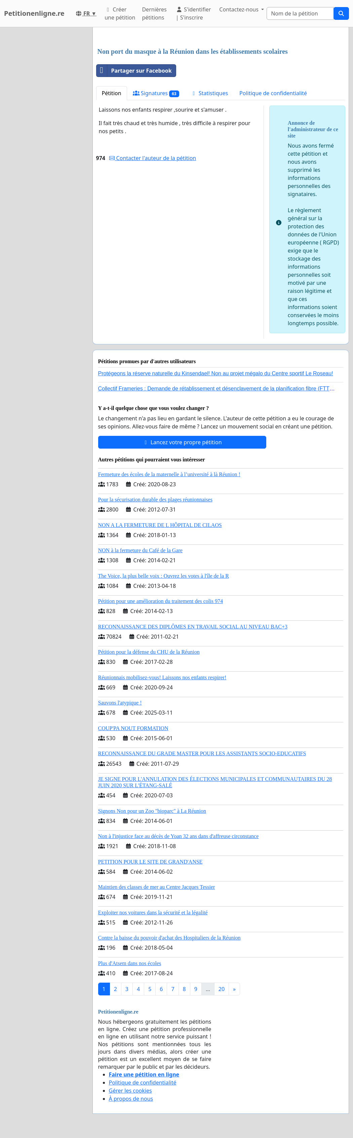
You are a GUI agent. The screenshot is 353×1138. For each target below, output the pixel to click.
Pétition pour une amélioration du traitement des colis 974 (160, 601)
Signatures (156, 93)
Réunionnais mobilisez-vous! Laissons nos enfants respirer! (162, 677)
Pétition (111, 93)
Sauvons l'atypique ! (120, 703)
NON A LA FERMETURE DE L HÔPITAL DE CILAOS (160, 525)
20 (222, 989)
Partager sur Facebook (134, 71)
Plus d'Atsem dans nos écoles (129, 963)
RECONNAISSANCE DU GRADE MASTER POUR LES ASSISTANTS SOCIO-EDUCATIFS (202, 753)
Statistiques (209, 93)
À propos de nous (131, 1098)
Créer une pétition (120, 13)
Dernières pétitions (154, 13)
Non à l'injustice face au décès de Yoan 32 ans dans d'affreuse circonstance (178, 836)
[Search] (300, 13)
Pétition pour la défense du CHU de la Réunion (149, 652)
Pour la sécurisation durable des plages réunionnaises (155, 499)
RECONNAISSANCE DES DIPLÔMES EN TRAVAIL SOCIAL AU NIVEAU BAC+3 (192, 627)
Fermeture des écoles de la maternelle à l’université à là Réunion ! (169, 474)
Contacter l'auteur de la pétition (152, 158)
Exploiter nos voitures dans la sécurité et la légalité (153, 912)
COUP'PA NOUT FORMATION (133, 728)
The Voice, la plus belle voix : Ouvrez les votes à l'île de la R (163, 576)
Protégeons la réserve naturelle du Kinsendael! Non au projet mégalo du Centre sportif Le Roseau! (215, 373)
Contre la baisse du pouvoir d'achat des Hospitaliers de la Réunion (169, 938)
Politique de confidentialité (273, 93)
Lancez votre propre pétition (182, 442)
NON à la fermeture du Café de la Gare (140, 550)
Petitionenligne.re (34, 13)
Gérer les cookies (130, 1090)
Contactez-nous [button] (239, 9)
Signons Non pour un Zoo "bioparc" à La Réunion (152, 811)
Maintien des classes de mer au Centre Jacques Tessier (156, 887)
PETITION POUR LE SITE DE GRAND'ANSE (150, 862)
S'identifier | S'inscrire (193, 13)
